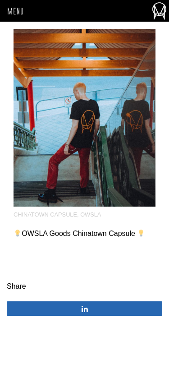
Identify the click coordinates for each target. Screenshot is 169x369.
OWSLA (90, 214)
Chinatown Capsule (45, 214)
